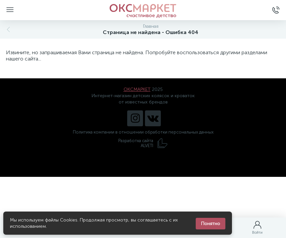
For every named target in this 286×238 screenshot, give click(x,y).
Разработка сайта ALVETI (143, 143)
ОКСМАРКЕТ (137, 89)
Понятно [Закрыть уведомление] (210, 223)
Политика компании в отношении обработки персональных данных (143, 132)
